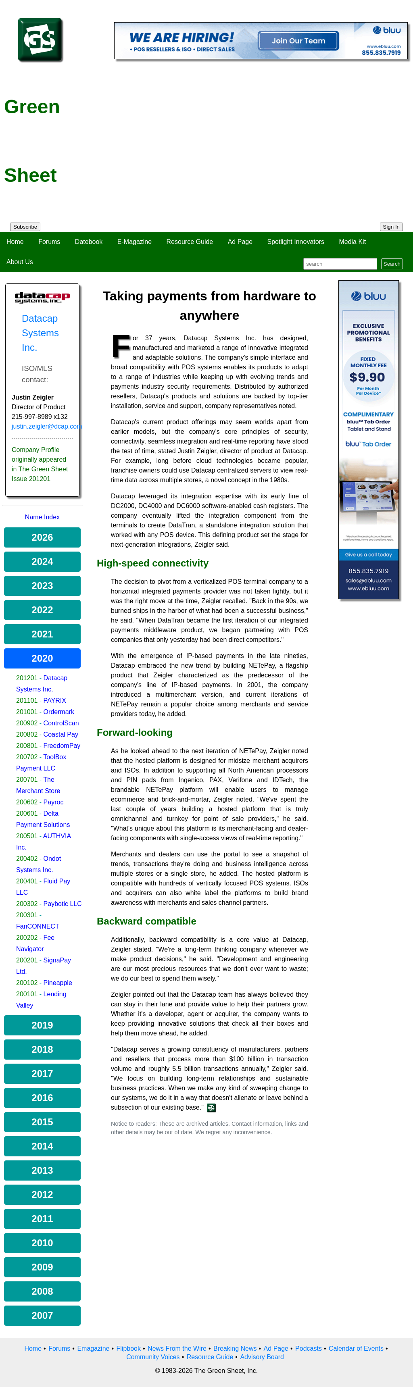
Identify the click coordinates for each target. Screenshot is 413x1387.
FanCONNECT (37, 926)
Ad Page (240, 241)
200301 (27, 915)
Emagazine (93, 1348)
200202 (27, 937)
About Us (19, 261)
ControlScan (61, 723)
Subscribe (25, 227)
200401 (27, 881)
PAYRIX (55, 700)
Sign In (391, 227)
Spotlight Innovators (295, 241)
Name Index (42, 517)
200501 (27, 836)
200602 (27, 802)
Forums (49, 241)
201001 (27, 711)
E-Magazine (134, 241)
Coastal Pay (61, 734)
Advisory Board (262, 1357)
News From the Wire (177, 1348)
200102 (27, 982)
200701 (27, 779)
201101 (27, 700)
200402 (27, 858)
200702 (27, 757)
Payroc (54, 802)
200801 (27, 745)
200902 (27, 723)
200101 (27, 994)
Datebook (89, 241)
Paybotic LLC (63, 903)
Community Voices (153, 1357)
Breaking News (235, 1348)
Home (15, 241)
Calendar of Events (356, 1348)
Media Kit (352, 241)
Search (392, 264)
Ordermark (59, 711)
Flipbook (129, 1348)
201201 (27, 678)
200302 (27, 903)
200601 (27, 813)
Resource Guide (190, 241)
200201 (27, 960)
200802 (27, 734)
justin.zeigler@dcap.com (47, 426)
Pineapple (58, 982)
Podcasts (308, 1348)
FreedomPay (62, 745)
